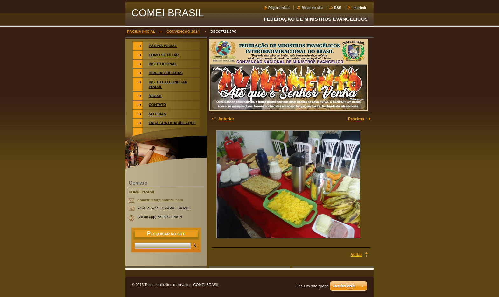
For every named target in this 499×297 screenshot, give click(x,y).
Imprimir (359, 8)
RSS (337, 8)
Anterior (226, 119)
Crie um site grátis (312, 286)
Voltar (356, 254)
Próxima (356, 119)
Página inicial (279, 8)
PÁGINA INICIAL (141, 31)
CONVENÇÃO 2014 (183, 31)
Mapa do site (312, 8)
